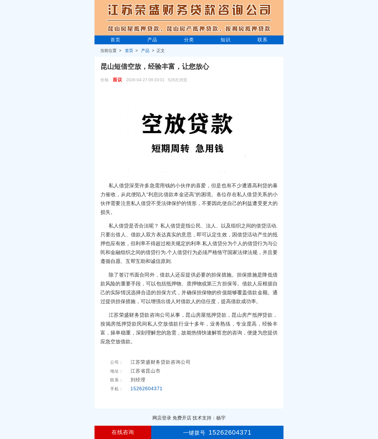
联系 (263, 39)
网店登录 (161, 417)
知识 (226, 39)
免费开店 (181, 417)
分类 (189, 39)
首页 (115, 39)
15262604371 (147, 388)
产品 (152, 39)
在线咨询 (123, 432)
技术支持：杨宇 (209, 417)
